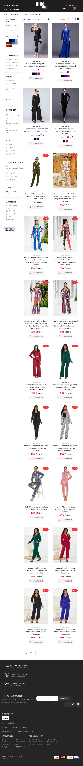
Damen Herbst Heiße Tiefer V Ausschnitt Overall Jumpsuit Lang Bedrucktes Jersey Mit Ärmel (65, 197)
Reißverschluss (11, 131)
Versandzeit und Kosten (20, 747)
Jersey (11, 148)
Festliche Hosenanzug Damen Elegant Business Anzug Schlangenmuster (65, 448)
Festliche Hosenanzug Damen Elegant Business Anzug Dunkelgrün (65, 387)
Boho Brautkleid (51, 739)
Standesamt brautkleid (35, 744)
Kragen (11, 214)
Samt (10, 151)
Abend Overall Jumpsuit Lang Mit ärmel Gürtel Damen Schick (36, 130)
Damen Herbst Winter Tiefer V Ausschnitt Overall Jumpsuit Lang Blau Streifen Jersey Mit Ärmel (36, 261)
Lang (10, 81)
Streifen (11, 176)
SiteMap (49, 744)
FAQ (16, 739)
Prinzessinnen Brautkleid (36, 742)
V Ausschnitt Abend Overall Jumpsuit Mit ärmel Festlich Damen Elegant (65, 66)
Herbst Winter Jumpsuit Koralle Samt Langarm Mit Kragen (65, 509)
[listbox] (36, 74)
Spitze (11, 173)
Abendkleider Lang (52, 742)
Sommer (12, 62)
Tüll (10, 145)
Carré (10, 211)
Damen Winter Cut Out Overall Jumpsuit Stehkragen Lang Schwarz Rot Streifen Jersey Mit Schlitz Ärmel (65, 324)
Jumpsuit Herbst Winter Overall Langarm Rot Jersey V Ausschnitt (65, 570)
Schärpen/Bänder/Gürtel (15, 168)
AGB (16, 744)
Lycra (10, 154)
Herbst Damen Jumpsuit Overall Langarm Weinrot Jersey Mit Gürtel (36, 387)
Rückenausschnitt (12, 123)
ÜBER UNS (4, 739)
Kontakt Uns (5, 742)
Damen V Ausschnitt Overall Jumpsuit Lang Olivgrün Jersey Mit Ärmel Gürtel (36, 196)
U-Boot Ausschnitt (11, 218)
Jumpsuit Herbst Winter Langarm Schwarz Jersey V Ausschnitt (36, 631)
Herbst (11, 65)
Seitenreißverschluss (13, 116)
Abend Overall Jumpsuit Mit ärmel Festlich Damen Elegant (36, 65)
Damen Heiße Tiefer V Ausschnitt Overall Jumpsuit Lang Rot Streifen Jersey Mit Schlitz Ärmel (65, 261)
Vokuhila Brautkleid (34, 739)
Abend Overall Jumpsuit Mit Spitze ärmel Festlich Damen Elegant (65, 131)
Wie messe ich (6, 744)
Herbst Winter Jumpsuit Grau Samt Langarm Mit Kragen (36, 508)
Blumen (11, 179)
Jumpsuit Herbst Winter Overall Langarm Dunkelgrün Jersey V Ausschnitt (36, 570)
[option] (33, 74)
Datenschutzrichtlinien (21, 742)
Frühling (12, 59)
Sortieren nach (27, 19)
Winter (11, 68)
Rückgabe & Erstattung (5, 747)
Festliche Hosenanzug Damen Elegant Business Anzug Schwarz (36, 448)
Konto (65, 9)
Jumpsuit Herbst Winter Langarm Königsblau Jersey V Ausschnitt (65, 631)
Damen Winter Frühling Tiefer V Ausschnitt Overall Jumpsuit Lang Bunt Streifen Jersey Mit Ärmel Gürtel (36, 324)
